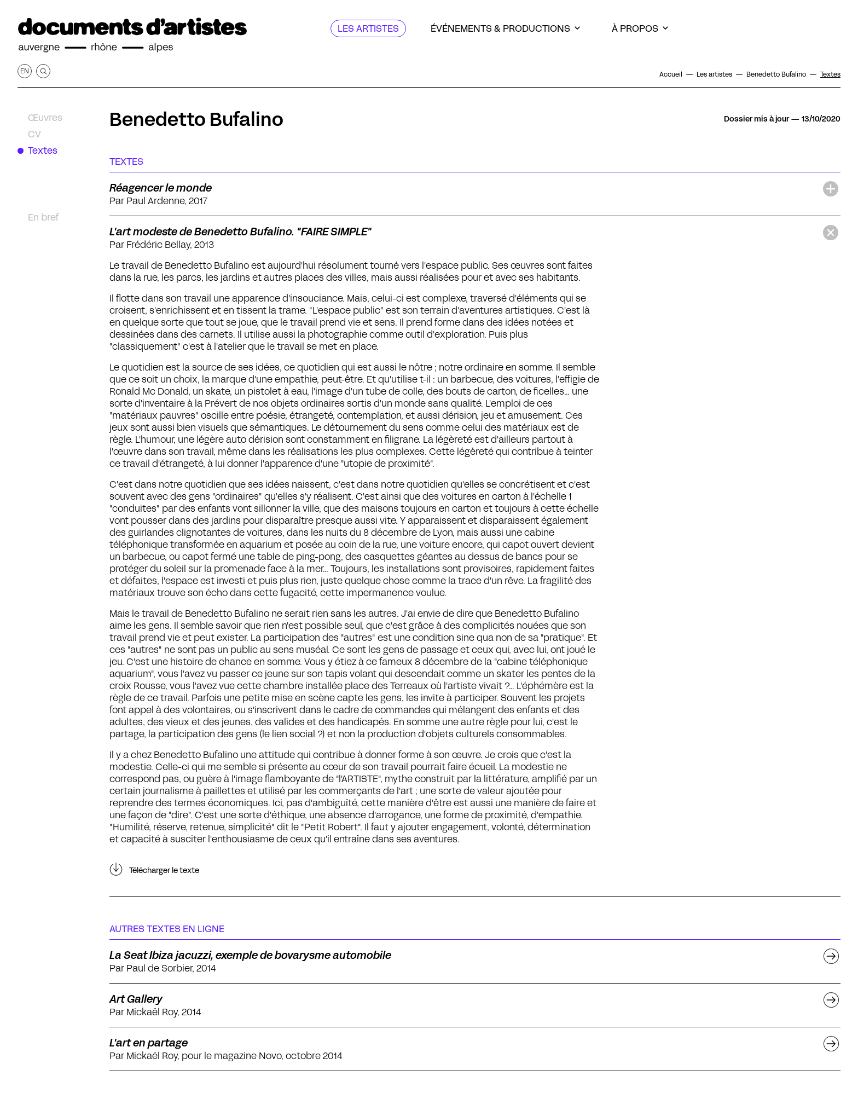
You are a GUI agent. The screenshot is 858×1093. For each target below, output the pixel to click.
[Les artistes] (368, 28)
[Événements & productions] (505, 28)
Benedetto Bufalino (196, 119)
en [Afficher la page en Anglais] (24, 70)
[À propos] (640, 28)
